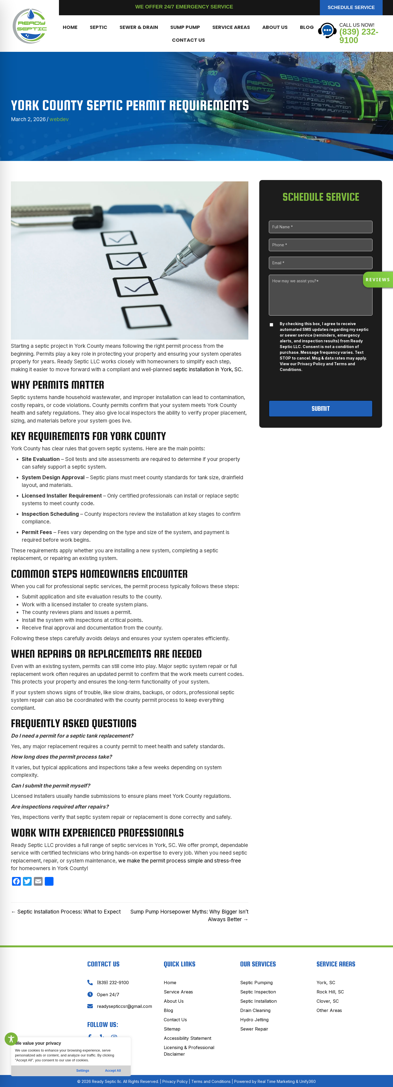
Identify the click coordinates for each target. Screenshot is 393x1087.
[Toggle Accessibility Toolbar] (11, 1039)
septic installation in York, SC (207, 369)
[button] (351, 7)
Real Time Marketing (276, 1081)
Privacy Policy (311, 363)
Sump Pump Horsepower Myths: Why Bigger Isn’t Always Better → (189, 916)
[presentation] (321, 387)
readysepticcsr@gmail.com (124, 1006)
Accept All (113, 1071)
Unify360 (307, 1081)
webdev (59, 119)
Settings (82, 1071)
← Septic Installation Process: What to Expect (66, 912)
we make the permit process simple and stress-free (179, 861)
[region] (71, 1056)
